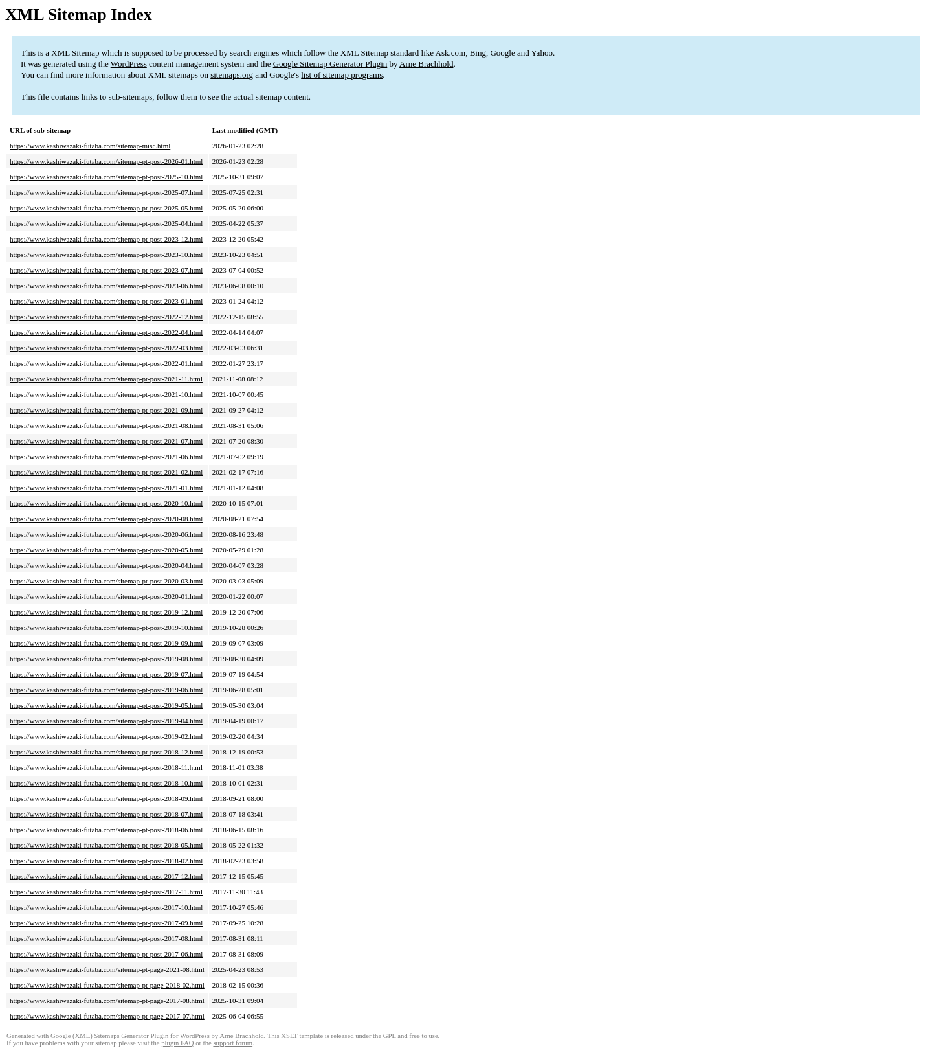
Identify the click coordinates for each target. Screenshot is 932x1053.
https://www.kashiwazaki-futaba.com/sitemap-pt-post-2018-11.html (106, 767)
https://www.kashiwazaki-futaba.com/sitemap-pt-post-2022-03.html (106, 348)
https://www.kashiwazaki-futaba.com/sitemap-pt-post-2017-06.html (106, 954)
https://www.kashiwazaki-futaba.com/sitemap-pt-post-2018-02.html (106, 861)
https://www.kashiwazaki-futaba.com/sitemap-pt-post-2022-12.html (106, 317)
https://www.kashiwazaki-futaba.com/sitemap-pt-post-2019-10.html (106, 627)
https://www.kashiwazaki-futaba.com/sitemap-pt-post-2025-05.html (106, 208)
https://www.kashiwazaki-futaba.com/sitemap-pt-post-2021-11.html (106, 379)
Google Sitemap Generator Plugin (330, 64)
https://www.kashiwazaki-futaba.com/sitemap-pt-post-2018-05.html (106, 845)
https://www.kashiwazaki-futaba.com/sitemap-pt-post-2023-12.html (106, 239)
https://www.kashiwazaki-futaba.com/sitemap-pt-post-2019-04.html (106, 721)
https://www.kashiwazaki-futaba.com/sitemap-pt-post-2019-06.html (106, 690)
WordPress (129, 64)
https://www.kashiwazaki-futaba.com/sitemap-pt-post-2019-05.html (106, 705)
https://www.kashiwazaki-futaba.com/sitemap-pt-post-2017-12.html (106, 876)
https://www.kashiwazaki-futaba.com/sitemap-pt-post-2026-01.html (106, 161)
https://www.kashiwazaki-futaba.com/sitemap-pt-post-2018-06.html (106, 829)
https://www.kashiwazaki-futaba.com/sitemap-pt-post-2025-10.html (106, 177)
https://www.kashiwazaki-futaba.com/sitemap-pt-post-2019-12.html (106, 612)
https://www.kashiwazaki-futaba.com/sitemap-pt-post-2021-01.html (106, 488)
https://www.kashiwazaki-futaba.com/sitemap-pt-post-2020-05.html (106, 550)
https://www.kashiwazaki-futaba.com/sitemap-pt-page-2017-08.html (107, 1000)
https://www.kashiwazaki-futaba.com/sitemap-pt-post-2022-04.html (106, 332)
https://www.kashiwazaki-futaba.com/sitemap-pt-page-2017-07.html (107, 1016)
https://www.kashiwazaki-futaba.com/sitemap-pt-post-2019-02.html (106, 736)
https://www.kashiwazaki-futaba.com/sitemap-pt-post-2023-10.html (106, 254)
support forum (232, 1043)
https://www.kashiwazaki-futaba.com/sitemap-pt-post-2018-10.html (106, 783)
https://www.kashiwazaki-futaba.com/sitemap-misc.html (90, 146)
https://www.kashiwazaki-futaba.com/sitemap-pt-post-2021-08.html (106, 425)
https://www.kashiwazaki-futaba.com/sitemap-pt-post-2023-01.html (106, 301)
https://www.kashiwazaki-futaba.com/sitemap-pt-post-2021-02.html (106, 472)
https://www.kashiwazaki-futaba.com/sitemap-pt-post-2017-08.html (106, 938)
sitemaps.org (231, 75)
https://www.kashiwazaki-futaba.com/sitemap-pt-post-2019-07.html (106, 674)
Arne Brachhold (426, 64)
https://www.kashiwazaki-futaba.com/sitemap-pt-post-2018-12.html (106, 752)
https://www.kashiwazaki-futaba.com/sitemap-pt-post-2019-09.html (106, 643)
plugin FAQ (177, 1043)
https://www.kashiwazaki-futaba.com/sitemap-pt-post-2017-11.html (106, 892)
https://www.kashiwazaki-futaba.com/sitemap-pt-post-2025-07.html (106, 192)
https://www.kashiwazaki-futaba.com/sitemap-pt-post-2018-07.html (106, 814)
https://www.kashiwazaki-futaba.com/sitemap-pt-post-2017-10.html (106, 907)
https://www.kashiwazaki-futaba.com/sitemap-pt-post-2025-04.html (106, 223)
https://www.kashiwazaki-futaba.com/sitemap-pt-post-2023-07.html (106, 270)
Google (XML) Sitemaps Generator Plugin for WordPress (130, 1035)
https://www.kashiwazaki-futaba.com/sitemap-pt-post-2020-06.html (106, 534)
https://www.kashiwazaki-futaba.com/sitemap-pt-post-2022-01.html (106, 363)
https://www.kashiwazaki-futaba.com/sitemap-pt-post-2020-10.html (106, 503)
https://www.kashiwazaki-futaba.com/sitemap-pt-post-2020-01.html (106, 596)
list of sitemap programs (342, 75)
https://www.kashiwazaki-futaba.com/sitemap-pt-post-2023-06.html (106, 285)
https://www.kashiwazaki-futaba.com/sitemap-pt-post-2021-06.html (106, 456)
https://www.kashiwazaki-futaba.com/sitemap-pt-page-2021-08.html (107, 969)
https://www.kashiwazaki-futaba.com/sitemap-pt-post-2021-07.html (106, 441)
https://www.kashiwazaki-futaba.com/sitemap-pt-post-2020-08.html (106, 519)
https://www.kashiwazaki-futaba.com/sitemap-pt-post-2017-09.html (106, 923)
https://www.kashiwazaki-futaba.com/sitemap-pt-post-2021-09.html (106, 410)
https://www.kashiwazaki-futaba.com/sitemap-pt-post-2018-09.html (106, 798)
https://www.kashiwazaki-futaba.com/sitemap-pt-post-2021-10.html (106, 394)
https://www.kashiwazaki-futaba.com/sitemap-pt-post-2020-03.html (106, 581)
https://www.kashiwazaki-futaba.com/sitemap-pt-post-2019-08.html (106, 658)
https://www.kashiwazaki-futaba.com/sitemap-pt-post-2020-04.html (106, 565)
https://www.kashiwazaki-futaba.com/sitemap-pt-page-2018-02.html (107, 985)
